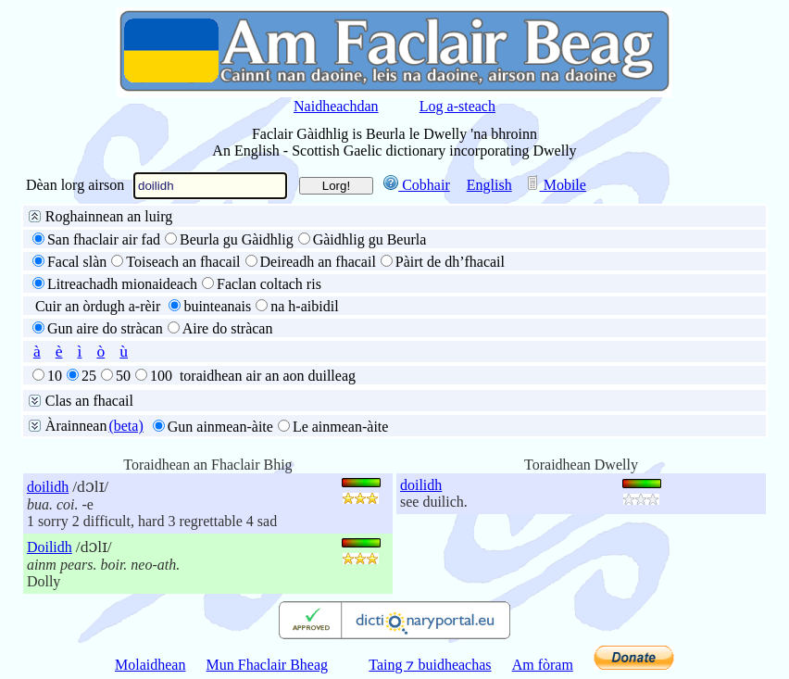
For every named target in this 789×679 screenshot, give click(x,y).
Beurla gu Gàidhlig (237, 239)
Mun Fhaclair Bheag (268, 665)
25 (88, 376)
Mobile (555, 185)
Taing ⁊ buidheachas (430, 665)
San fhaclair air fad (103, 239)
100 (161, 376)
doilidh (48, 487)
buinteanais (217, 306)
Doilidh (49, 547)
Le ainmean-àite (341, 426)
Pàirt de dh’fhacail (450, 262)
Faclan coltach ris (269, 284)
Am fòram (542, 665)
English (489, 185)
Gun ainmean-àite (220, 426)
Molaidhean (150, 665)
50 (123, 376)
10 (54, 376)
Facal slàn (76, 262)
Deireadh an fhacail (318, 262)
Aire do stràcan (227, 328)
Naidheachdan (336, 106)
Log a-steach (457, 106)
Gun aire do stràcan (105, 328)
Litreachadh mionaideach (122, 284)
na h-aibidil (304, 306)
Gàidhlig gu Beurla (370, 239)
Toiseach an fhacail (183, 262)
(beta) (125, 426)
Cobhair (416, 185)
